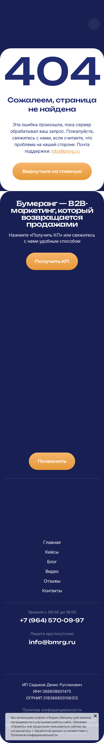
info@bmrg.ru (65, 151)
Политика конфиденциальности (52, 709)
